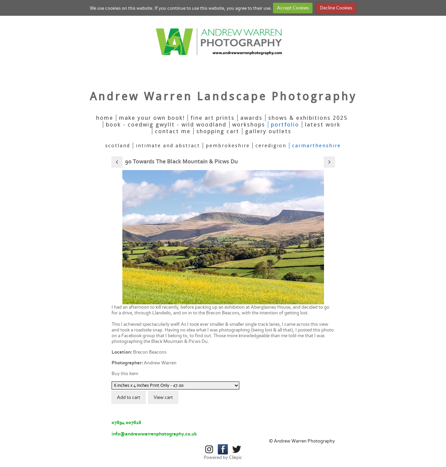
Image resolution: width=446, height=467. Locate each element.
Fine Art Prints (213, 117)
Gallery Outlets (268, 131)
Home (104, 117)
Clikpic (235, 457)
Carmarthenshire (316, 146)
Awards (251, 117)
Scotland (117, 146)
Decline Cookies (336, 8)
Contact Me (173, 131)
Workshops (248, 124)
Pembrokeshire (228, 146)
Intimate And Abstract (168, 146)
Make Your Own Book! (152, 117)
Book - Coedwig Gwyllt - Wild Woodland (166, 124)
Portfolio (285, 124)
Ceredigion (270, 146)
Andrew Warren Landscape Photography (223, 96)
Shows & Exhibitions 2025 (308, 117)
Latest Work (322, 124)
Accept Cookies (293, 8)
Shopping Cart (217, 131)
